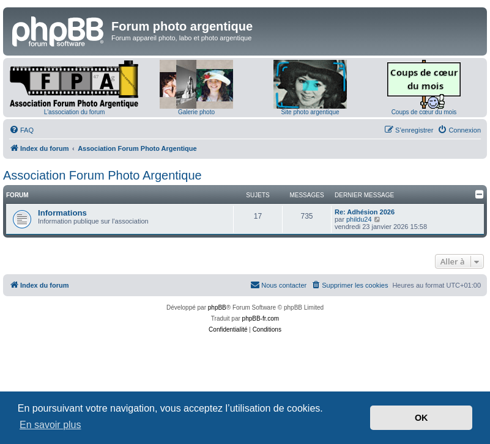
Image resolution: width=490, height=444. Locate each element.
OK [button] (421, 418)
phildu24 (359, 219)
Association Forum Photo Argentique (102, 175)
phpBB (217, 307)
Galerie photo (196, 112)
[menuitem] (21, 130)
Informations (62, 212)
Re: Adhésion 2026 (365, 212)
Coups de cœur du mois (424, 112)
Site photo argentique (310, 112)
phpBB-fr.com (261, 318)
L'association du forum (74, 112)
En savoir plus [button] (50, 425)
